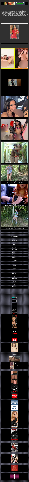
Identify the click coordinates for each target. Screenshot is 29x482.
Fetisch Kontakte (14, 255)
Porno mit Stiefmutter (14, 284)
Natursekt (14, 268)
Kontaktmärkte (14, 265)
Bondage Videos (14, 257)
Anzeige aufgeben (14, 237)
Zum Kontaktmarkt (14, 236)
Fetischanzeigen (14, 244)
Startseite (14, 233)
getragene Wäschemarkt (14, 254)
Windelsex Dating (14, 247)
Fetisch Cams (14, 278)
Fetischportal (14, 271)
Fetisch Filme (14, 273)
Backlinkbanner (14, 286)
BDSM (15, 276)
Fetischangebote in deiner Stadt (14, 283)
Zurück (14, 43)
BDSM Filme (14, 241)
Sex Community (14, 263)
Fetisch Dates (14, 252)
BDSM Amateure (14, 260)
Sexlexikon (14, 281)
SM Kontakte (14, 270)
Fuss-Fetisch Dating (14, 279)
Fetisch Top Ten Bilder (14, 250)
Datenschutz (14, 287)
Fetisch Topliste (14, 249)
